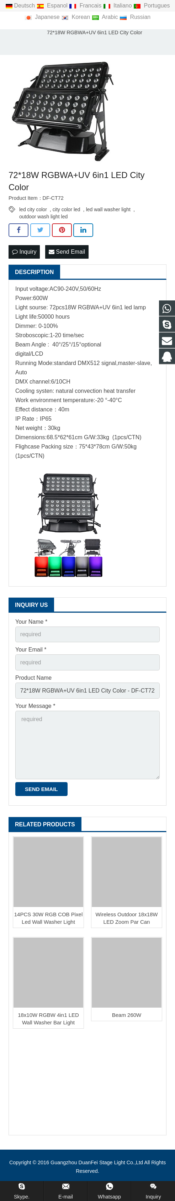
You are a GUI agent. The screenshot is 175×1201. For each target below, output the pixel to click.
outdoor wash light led (43, 216)
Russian (135, 17)
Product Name (33, 678)
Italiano (118, 5)
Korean (76, 17)
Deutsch (21, 5)
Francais (86, 5)
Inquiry (24, 252)
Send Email (67, 252)
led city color (33, 209)
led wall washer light (108, 209)
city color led (66, 209)
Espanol (53, 5)
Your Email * (30, 650)
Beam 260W (127, 1015)
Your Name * (31, 622)
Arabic (106, 17)
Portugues (151, 5)
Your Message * (35, 706)
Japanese (43, 17)
